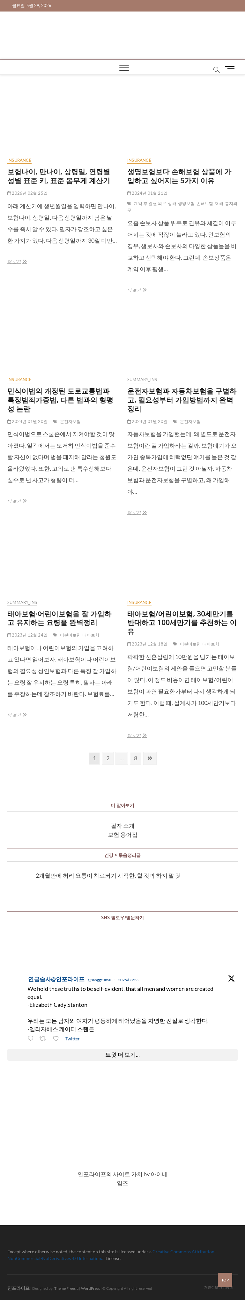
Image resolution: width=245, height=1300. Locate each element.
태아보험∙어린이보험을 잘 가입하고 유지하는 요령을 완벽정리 (59, 618)
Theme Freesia (66, 1288)
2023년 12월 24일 (27, 635)
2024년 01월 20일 (27, 421)
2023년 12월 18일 (147, 643)
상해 (172, 203)
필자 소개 (123, 825)
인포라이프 (18, 1288)
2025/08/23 (128, 979)
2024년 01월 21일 (147, 193)
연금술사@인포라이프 (56, 979)
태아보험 (91, 635)
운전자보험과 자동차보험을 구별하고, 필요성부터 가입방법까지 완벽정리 (181, 399)
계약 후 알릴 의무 (150, 203)
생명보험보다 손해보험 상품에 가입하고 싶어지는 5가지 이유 (179, 176)
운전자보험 (70, 421)
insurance (19, 160)
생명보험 (186, 203)
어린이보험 (70, 635)
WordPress (90, 1288)
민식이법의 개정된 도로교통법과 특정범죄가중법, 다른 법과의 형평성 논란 (60, 399)
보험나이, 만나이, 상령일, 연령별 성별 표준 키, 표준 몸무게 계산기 (58, 176)
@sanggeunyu (99, 979)
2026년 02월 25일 (27, 193)
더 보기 (16, 261)
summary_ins (142, 379)
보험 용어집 (122, 834)
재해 (219, 203)
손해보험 (205, 203)
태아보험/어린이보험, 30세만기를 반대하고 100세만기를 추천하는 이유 (182, 622)
